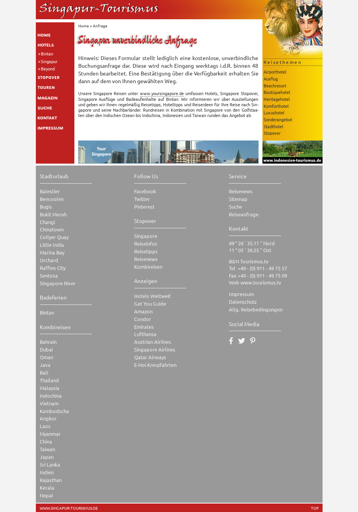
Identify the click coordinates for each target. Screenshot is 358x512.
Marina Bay (52, 252)
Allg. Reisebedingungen (255, 309)
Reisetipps (146, 251)
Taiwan (47, 449)
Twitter (142, 199)
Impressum (241, 294)
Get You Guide (150, 303)
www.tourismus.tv (260, 282)
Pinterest (144, 206)
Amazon (143, 311)
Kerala (47, 487)
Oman (46, 357)
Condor (142, 319)
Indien (47, 472)
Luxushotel (274, 112)
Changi (47, 222)
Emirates (144, 326)
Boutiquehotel (277, 92)
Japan (47, 456)
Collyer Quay (54, 237)
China (46, 441)
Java (45, 364)
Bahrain (48, 341)
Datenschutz (243, 301)
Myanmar (50, 433)
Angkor (48, 418)
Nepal (46, 495)
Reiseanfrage (244, 214)
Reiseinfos (145, 243)
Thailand (49, 380)
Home (83, 25)
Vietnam (49, 403)
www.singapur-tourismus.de (69, 508)
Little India (52, 244)
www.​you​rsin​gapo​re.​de (162, 93)
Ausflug (271, 78)
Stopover (272, 133)
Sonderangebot (278, 119)
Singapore (145, 236)
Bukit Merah (53, 214)
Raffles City (53, 267)
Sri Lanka (50, 464)
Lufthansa (145, 334)
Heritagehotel (277, 99)
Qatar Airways (150, 357)
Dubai (46, 349)
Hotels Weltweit (152, 296)
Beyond (48, 68)
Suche (235, 206)
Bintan (47, 53)
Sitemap (238, 199)
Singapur (49, 61)
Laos (45, 426)
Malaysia (49, 388)
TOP (315, 508)
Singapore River (58, 283)
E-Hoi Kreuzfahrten (155, 364)
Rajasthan (51, 480)
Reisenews (146, 259)
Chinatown (52, 229)
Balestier (50, 191)
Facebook (145, 191)
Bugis (46, 206)
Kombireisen (148, 266)
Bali (44, 372)
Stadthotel (273, 126)
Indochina (51, 395)
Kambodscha (54, 411)
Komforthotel (276, 106)
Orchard (49, 260)
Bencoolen (52, 199)
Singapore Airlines (154, 349)
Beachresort (275, 85)
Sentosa (49, 275)
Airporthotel (275, 72)
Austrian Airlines (152, 341)
